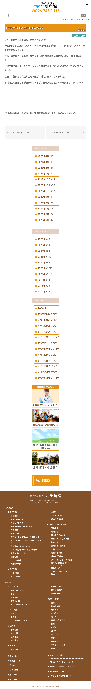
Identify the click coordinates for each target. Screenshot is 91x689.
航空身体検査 (56, 553)
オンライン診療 (17, 523)
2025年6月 (43, 214)
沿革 (12, 594)
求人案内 (11, 665)
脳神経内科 (55, 606)
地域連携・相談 (14, 661)
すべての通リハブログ (48, 337)
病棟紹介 (11, 626)
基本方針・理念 (17, 590)
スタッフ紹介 (13, 610)
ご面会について (57, 519)
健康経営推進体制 (58, 586)
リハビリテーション (19, 620)
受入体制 (14, 637)
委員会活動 (15, 601)
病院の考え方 (13, 586)
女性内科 (54, 613)
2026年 (42, 239)
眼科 (53, 648)
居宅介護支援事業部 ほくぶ (61, 676)
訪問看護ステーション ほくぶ (61, 662)
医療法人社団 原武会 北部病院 (41, 686)
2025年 (42, 245)
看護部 (13, 617)
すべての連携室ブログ (48, 378)
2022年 (42, 262)
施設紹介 (14, 640)
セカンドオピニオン (19, 553)
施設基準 (14, 633)
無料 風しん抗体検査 (60, 539)
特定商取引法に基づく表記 (21, 526)
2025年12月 (44, 179)
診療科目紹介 (53, 599)
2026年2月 (43, 168)
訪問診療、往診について (20, 546)
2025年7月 (43, 208)
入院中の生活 (56, 515)
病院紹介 (8, 582)
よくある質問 (84, 19)
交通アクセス (13, 675)
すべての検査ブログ (47, 372)
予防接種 (54, 528)
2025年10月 (44, 191)
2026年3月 (43, 162)
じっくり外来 (16, 560)
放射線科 (54, 641)
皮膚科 (54, 627)
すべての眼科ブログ (47, 361)
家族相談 (14, 557)
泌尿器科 (54, 634)
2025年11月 (44, 185)
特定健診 (54, 532)
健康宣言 (14, 649)
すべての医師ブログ (47, 314)
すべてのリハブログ (47, 343)
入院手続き (15, 573)
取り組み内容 (56, 590)
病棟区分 (14, 630)
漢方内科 (54, 610)
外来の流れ (15, 533)
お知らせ (42, 308)
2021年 (42, 268)
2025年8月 (43, 203)
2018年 (42, 286)
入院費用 (54, 512)
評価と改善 (55, 593)
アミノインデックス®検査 (61, 560)
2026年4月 (43, 156)
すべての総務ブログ (47, 320)
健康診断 (54, 542)
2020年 (42, 274)
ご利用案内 (9, 508)
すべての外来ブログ (47, 326)
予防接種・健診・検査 (57, 524)
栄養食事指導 (16, 564)
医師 (12, 613)
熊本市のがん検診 (58, 535)
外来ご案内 (12, 512)
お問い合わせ (69, 19)
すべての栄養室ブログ (48, 349)
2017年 (42, 291)
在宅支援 (14, 597)
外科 (53, 624)
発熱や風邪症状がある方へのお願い (25, 550)
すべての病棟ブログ (47, 355)
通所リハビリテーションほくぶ (62, 666)
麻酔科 (54, 638)
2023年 (42, 257)
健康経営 (11, 645)
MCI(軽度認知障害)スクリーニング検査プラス (59, 565)
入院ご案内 (12, 569)
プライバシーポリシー (58, 655)
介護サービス (13, 656)
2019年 (42, 280)
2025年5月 (43, 220)
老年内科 (54, 617)
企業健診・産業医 (58, 546)
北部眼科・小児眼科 (58, 671)
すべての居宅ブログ (47, 366)
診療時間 (14, 516)
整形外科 (54, 631)
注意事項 (14, 530)
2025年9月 (43, 197)
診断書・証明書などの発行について (25, 537)
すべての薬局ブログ (47, 332)
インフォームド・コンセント (22, 604)
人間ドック (55, 549)
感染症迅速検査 (57, 556)
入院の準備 (15, 576)
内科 (53, 603)
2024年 (42, 251)
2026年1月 (43, 174)
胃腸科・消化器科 (58, 620)
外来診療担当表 (17, 519)
